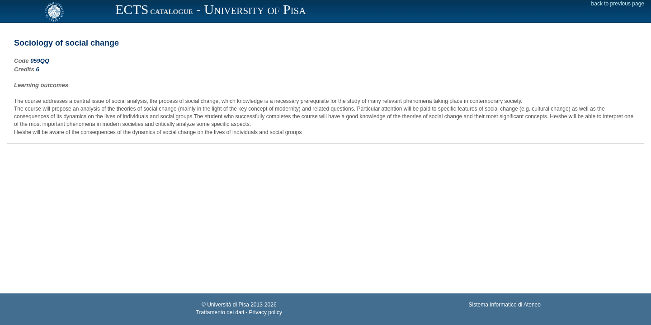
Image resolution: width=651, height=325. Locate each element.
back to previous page (617, 3)
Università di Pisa (228, 305)
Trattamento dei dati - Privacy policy (239, 312)
